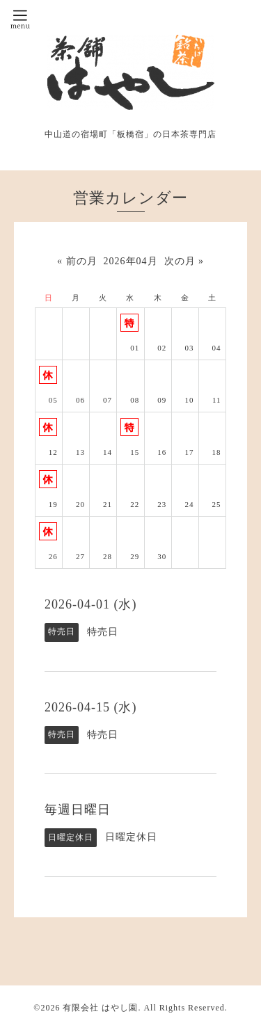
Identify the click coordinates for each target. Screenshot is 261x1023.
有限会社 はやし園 (100, 1008)
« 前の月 (77, 261)
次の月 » (184, 261)
